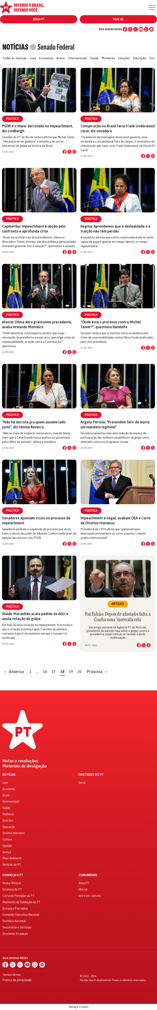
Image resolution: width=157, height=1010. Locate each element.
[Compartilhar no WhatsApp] (74, 152)
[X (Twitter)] (135, 29)
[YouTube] (141, 29)
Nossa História (11, 883)
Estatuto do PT (12, 889)
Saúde (94, 58)
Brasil (60, 58)
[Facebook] (125, 29)
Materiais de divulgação (24, 766)
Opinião (7, 845)
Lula (33, 58)
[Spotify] (151, 29)
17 (54, 671)
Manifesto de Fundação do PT (21, 902)
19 (71, 671)
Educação (139, 58)
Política (12, 118)
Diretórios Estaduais (15, 933)
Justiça (6, 852)
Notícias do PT (11, 864)
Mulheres (108, 58)
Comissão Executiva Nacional (20, 914)
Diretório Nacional (14, 921)
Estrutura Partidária (15, 908)
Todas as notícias (14, 58)
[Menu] (152, 7)
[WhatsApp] (146, 29)
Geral (81, 782)
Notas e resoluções (20, 761)
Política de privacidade (17, 980)
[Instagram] (130, 29)
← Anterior (14, 671)
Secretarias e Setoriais (16, 927)
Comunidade (88, 875)
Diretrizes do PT (91, 774)
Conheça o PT (12, 875)
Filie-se (118, 19)
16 (45, 671)
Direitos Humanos (13, 833)
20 (79, 671)
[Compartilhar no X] (69, 152)
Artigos (118, 603)
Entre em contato (89, 895)
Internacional (77, 58)
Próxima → (97, 671)
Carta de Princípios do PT (18, 895)
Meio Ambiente (12, 858)
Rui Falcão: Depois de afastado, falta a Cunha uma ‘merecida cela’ (118, 617)
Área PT (38, 19)
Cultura (7, 839)
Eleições (124, 58)
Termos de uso (11, 974)
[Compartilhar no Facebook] (65, 152)
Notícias (9, 774)
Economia (46, 58)
